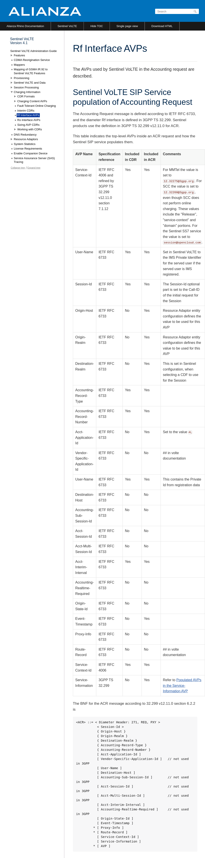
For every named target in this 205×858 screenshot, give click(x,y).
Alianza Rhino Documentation (25, 26)
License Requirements (28, 148)
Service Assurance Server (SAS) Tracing (34, 160)
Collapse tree (18, 167)
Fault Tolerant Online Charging (36, 105)
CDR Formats (26, 96)
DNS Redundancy (25, 134)
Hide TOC (96, 26)
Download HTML (162, 26)
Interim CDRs (25, 110)
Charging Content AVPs (32, 101)
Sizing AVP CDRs (28, 124)
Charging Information (27, 92)
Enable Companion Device (30, 153)
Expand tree (33, 167)
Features (19, 55)
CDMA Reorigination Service (32, 60)
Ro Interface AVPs (28, 120)
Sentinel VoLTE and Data (30, 82)
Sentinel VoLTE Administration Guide (33, 51)
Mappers (19, 64)
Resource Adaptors (26, 139)
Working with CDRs (29, 129)
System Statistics (24, 144)
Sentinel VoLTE (67, 26)
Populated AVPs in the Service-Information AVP (182, 685)
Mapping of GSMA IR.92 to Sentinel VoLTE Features (31, 71)
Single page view (127, 26)
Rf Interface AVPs (28, 115)
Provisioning (21, 78)
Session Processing (26, 87)
